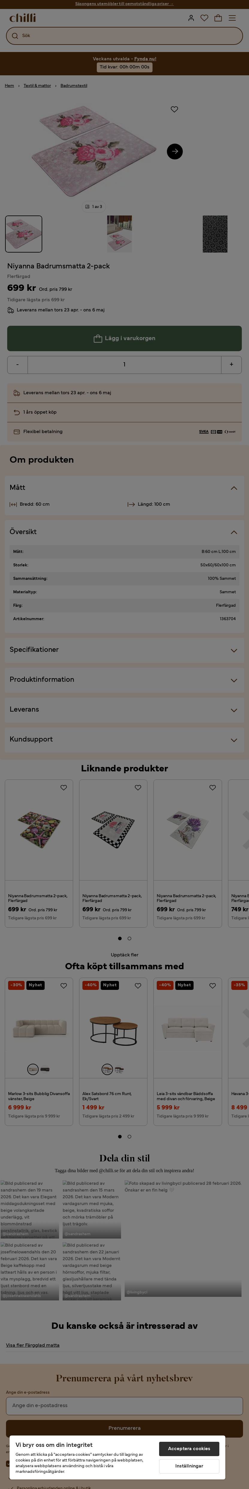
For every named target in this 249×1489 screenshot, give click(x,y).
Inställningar (189, 1466)
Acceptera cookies (189, 1449)
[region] (117, 1457)
